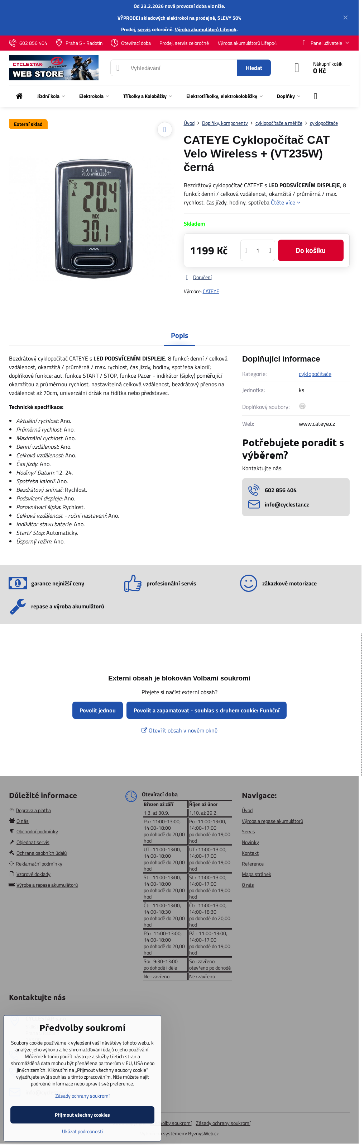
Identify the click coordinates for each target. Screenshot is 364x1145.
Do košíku (311, 250)
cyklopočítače (315, 373)
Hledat (254, 67)
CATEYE (211, 291)
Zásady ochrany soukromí (223, 1123)
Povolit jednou (98, 710)
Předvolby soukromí (171, 1123)
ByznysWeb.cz (203, 1133)
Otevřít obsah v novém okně (179, 730)
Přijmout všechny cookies (82, 1114)
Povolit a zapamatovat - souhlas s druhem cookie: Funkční (206, 710)
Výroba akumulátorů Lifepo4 (205, 29)
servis (144, 29)
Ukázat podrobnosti (82, 1131)
